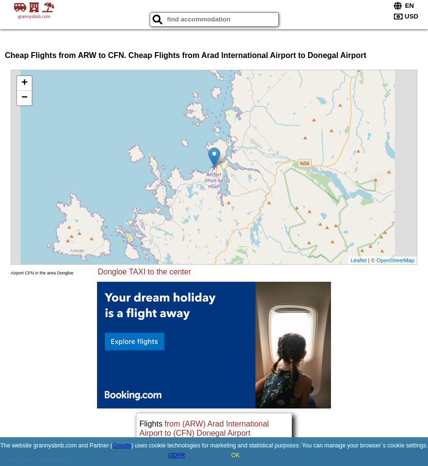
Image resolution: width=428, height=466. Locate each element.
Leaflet (358, 260)
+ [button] (24, 83)
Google (122, 445)
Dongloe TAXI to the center (145, 272)
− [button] (24, 98)
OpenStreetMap (395, 260)
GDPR (176, 455)
